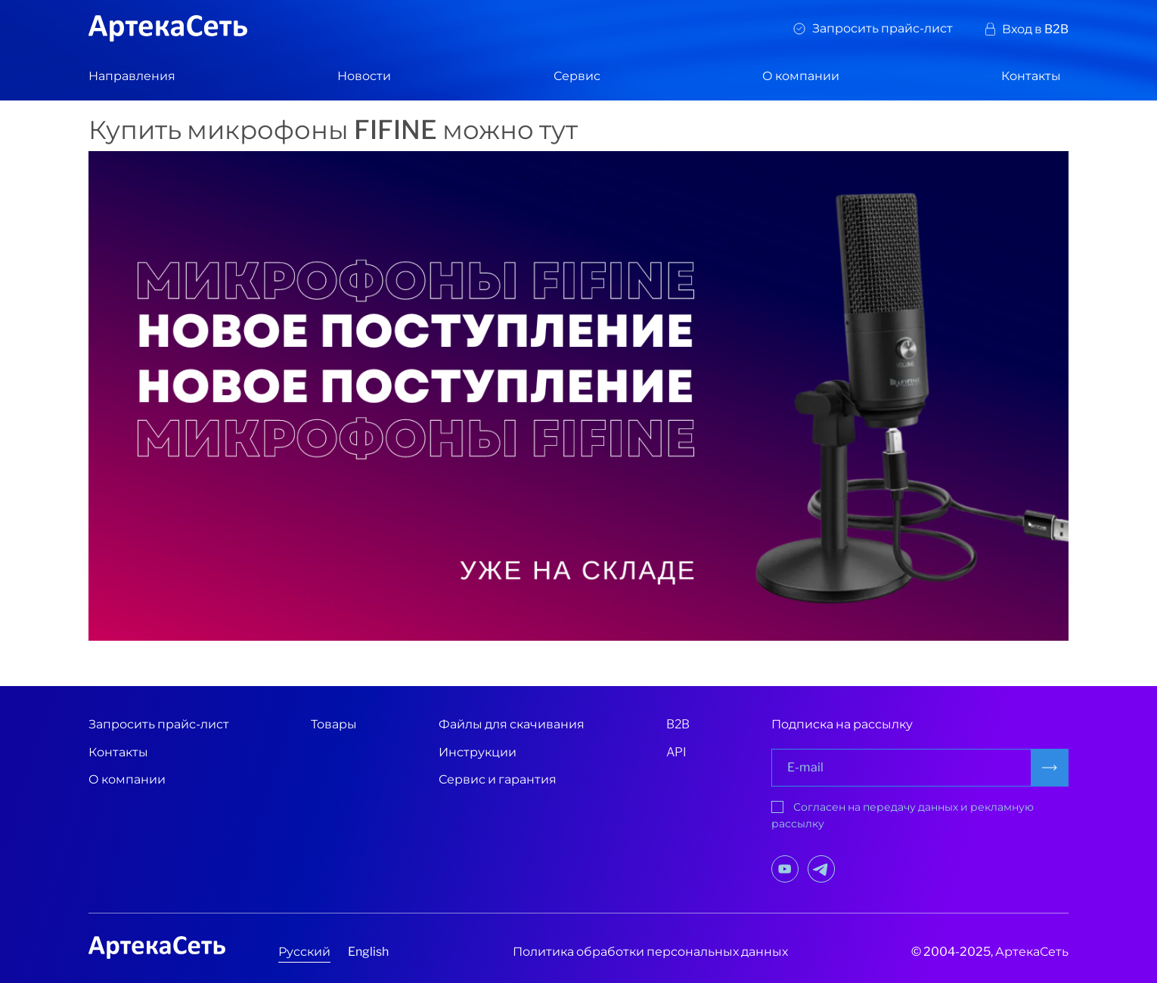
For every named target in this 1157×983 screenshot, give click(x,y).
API (676, 752)
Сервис (577, 76)
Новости (364, 76)
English (368, 951)
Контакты (1031, 76)
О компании (800, 76)
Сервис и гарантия (498, 779)
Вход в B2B (1035, 29)
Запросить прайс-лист (882, 28)
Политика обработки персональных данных (650, 951)
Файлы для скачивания (512, 724)
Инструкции (477, 752)
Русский (304, 951)
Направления (131, 76)
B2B (678, 724)
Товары (334, 724)
